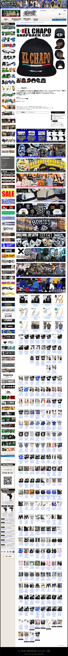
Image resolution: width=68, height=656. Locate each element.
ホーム (6, 19)
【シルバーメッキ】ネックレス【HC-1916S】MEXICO (47, 313)
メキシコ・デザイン (8, 398)
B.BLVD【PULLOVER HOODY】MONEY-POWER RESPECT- (26, 611)
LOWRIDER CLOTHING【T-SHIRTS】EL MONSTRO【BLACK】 (31, 482)
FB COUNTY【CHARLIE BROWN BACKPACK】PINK (54, 565)
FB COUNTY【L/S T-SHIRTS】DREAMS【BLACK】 (20, 436)
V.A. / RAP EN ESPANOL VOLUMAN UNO (26, 494)
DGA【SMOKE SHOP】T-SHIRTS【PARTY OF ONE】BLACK (54, 471)
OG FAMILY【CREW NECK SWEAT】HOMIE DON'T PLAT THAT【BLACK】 (54, 600)
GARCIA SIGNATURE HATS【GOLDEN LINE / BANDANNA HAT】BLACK (59, 495)
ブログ (27, 19)
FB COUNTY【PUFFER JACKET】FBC (59, 541)
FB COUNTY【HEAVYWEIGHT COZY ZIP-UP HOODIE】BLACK (43, 565)
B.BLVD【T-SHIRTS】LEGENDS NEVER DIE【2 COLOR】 (43, 349)
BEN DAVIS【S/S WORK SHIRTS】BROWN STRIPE (31, 519)
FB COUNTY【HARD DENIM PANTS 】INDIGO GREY (54, 459)
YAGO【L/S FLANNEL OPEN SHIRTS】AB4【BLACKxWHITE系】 (20, 448)
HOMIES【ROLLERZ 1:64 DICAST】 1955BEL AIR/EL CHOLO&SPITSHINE (59, 576)
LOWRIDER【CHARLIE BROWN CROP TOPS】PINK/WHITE (54, 447)
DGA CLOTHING (8, 235)
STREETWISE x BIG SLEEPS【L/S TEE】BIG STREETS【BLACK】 (59, 339)
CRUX (8, 229)
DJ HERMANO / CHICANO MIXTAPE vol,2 (35, 326)
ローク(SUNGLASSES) (8, 52)
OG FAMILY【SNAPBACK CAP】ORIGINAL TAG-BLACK (37, 459)
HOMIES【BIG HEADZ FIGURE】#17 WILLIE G (20, 425)
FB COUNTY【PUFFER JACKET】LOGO (54, 541)
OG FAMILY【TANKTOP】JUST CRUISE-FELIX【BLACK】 (47, 300)
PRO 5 (8, 310)
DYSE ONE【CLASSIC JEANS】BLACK (48, 587)
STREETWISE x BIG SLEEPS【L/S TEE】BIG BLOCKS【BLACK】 (20, 350)
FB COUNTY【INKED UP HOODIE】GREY (43, 541)
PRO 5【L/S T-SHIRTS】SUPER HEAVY (4, 511)
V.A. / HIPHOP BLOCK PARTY (26, 564)
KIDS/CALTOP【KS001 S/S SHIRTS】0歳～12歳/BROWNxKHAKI (20, 380)
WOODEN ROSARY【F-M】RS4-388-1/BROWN (37, 505)
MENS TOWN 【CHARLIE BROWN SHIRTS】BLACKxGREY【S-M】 (37, 448)
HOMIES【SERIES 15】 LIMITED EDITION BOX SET (31, 414)
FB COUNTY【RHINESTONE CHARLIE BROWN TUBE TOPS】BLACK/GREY (54, 392)
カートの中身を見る (8, 455)
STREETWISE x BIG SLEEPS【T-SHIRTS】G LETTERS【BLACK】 (26, 339)
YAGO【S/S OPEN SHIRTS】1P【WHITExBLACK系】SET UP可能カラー (59, 425)
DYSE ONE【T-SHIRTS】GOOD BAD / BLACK (43, 380)
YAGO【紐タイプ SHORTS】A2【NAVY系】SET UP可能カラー (59, 436)
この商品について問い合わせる (58, 118)
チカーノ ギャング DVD (8, 134)
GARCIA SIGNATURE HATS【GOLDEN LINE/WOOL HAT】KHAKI (31, 531)
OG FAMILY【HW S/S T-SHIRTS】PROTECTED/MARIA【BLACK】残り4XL (31, 624)
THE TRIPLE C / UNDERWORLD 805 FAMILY (37, 565)
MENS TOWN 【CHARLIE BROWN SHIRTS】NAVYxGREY (43, 447)
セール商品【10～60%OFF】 (8, 194)
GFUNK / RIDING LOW (59, 623)
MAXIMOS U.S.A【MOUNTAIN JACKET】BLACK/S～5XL (54, 553)
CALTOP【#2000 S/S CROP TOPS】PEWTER (48, 369)
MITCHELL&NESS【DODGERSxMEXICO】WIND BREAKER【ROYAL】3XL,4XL (54, 495)
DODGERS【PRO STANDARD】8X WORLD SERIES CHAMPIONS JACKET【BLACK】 (43, 612)
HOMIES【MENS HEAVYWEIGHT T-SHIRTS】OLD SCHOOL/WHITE (31, 636)
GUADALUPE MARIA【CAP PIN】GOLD (43, 518)
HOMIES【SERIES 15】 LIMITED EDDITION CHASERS (48, 414)
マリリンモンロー (8, 414)
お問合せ (36, 19)
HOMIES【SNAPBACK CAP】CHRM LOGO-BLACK (48, 530)
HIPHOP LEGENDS (8, 426)
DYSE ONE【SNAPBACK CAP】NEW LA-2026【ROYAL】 (26, 391)
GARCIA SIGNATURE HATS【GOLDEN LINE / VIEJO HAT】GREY (20, 531)
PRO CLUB (8, 316)
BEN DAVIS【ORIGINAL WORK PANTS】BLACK (20, 519)
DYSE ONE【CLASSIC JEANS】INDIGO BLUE (54, 587)
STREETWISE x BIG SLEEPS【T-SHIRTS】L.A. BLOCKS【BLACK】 (37, 339)
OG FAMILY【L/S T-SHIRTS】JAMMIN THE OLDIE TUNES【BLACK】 (48, 611)
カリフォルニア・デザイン (8, 392)
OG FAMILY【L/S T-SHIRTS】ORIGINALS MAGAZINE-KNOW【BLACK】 (54, 611)
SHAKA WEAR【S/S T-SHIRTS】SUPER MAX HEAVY (10, 511)
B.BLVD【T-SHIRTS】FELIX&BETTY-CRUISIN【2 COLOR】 (31, 349)
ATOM (9, 556)
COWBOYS (8, 224)
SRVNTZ (8, 353)
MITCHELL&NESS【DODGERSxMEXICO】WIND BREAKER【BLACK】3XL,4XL (43, 495)
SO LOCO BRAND (8, 348)
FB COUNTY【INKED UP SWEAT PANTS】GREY (48, 541)
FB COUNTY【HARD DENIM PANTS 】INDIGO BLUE (7, 523)
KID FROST (8, 278)
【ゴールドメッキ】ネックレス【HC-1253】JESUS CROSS (48, 624)
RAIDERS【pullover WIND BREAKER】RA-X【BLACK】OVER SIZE (48, 553)
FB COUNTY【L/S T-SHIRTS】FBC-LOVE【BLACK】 (43, 436)
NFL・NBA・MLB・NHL (8, 450)
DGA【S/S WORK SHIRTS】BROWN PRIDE (43, 470)
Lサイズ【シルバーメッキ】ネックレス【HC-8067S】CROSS (23, 313)
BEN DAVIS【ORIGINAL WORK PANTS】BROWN (26, 519)
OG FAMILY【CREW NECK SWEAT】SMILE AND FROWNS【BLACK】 (43, 600)
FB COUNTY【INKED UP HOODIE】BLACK (31, 541)
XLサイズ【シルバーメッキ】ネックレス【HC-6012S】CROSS (59, 505)
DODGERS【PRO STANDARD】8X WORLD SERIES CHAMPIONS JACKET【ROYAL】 (37, 612)
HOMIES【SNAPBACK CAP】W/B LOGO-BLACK (54, 530)
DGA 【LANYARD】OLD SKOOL (54, 575)
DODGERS (8, 245)
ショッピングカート (59, 19)
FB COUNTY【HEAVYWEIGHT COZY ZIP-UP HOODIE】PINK (48, 565)
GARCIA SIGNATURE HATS (8, 267)
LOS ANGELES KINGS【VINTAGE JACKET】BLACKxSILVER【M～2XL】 (43, 553)
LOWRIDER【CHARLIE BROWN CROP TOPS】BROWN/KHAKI (48, 447)
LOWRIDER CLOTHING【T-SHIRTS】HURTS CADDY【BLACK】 (26, 483)
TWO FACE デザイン (8, 403)
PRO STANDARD (8, 321)
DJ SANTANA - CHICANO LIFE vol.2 (26, 414)
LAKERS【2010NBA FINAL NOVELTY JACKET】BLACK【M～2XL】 (37, 553)
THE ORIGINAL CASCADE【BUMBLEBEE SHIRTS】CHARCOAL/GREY (43, 391)
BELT (8, 58)
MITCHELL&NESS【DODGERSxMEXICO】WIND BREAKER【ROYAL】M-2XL (48, 495)
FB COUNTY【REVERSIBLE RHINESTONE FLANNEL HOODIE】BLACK (31, 588)
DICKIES (8, 240)
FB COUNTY (8, 256)
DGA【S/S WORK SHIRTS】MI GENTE (37, 470)
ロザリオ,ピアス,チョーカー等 (8, 95)
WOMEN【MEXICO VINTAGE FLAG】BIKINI (20, 403)
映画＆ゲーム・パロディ (8, 444)
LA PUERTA (4, 160)
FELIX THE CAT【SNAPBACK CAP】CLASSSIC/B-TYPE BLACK (59, 587)
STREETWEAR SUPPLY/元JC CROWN (8, 360)
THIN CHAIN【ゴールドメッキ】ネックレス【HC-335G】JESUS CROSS (59, 313)
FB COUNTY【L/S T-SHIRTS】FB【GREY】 (48, 436)
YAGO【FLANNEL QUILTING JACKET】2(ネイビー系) (31, 576)
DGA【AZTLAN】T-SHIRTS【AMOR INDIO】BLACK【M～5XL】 (59, 471)
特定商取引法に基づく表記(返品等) (58, 115)
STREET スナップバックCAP (38, 22)
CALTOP (8, 218)
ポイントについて (5, 161)
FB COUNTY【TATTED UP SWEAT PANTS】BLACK (20, 576)
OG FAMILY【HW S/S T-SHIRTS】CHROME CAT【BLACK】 (31, 458)
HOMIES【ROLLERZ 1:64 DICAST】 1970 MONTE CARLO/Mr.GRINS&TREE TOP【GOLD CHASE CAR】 (20, 588)
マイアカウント (63, 14)
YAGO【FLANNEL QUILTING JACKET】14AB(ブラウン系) (37, 576)
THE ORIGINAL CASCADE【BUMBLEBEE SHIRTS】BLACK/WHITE (37, 391)
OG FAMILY (8, 299)
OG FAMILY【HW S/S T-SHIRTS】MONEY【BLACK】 (26, 458)
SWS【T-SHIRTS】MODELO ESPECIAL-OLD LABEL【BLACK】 (59, 403)
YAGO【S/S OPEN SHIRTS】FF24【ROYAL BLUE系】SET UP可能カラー (54, 425)
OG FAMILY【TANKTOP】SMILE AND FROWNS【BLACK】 (35, 300)
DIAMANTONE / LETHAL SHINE (31, 493)
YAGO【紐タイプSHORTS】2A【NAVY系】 (31, 425)
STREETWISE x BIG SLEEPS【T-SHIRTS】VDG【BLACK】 (43, 339)
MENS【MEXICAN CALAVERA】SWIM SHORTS (48, 403)
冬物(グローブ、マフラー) (8, 76)
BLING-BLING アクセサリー (8, 89)
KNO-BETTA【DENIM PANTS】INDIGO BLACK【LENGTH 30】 (7, 541)
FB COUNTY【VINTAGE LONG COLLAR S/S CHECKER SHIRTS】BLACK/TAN (47, 326)
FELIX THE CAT (8, 262)
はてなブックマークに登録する (58, 125)
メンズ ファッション (8, 28)
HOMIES (8, 272)
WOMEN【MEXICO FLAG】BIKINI (26, 402)
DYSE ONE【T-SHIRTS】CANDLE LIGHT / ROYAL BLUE (37, 380)
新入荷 (8, 175)
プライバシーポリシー (42, 650)
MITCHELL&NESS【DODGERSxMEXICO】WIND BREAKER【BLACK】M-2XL (37, 495)
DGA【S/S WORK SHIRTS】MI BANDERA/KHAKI (31, 470)
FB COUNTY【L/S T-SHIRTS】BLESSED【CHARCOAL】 (26, 436)
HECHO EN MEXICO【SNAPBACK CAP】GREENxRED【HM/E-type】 (26, 553)
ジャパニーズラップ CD (8, 128)
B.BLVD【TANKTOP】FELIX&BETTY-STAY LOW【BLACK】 (59, 349)
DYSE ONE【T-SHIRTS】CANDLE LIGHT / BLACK (31, 380)
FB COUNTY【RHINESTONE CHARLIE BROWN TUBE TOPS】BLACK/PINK (59, 392)
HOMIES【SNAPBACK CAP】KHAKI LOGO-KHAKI (20, 541)
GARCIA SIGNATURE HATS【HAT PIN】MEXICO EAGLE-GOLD (37, 530)
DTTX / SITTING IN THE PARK (20, 635)
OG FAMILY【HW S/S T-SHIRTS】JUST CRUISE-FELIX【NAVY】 (59, 447)
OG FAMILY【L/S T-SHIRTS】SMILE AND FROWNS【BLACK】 (59, 611)
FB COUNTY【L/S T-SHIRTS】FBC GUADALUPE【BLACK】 (37, 436)
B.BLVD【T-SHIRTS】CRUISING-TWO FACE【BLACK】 (31, 610)
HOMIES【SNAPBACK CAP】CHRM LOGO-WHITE (59, 530)
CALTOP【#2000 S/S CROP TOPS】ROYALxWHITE (48, 359)
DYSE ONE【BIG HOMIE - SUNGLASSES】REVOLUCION (20, 391)
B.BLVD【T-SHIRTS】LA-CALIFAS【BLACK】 (37, 636)
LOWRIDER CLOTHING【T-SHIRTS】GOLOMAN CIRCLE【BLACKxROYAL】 (37, 483)
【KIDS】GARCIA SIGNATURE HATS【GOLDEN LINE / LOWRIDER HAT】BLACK (20, 507)
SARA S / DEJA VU (54, 623)
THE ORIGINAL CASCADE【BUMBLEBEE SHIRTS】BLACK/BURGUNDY (48, 391)
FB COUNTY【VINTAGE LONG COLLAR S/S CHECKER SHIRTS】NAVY (59, 326)
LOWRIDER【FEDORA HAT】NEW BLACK (37, 587)
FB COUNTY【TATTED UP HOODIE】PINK (59, 552)
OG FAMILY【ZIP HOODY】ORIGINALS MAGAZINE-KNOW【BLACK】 (31, 600)
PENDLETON (8, 305)
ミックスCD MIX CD (8, 121)
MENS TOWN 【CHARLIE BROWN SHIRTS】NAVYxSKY (26, 447)
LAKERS (8, 283)
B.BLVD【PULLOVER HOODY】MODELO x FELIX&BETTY (20, 610)
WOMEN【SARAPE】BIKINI (31, 402)
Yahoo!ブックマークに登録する (58, 124)
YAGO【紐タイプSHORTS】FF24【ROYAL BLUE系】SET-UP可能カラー (43, 425)
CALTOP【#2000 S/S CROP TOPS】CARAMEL (54, 359)
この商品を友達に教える (56, 116)
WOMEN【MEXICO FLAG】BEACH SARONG (37, 403)
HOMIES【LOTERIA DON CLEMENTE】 (26, 425)
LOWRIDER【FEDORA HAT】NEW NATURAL (43, 587)
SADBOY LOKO (8, 337)
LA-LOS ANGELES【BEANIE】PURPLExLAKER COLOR (54, 505)
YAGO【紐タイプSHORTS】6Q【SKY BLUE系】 (37, 425)
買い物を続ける (55, 119)
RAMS (8, 332)
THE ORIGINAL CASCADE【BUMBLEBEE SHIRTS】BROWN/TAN (31, 391)
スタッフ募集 (4, 163)
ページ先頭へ (61, 645)
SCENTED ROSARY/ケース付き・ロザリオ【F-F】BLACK (48, 519)
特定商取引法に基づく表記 (31, 650)
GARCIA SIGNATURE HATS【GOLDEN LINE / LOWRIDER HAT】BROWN (59, 519)
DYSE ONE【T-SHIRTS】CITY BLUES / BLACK (54, 380)
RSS (7, 556)
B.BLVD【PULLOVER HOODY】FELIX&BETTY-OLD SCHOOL (59, 599)
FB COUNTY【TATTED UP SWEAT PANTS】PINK (20, 565)
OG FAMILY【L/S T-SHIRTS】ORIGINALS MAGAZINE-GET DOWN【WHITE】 (20, 625)
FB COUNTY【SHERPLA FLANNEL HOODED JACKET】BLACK (26, 588)
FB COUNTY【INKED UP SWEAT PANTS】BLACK (37, 542)
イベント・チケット (8, 152)
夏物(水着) (8, 70)
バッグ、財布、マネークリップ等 (8, 82)
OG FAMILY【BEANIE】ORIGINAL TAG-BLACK (48, 458)
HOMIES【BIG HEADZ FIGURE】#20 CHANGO (54, 414)
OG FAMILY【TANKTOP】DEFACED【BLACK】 (23, 300)
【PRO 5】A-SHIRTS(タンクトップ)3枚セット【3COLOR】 (7, 528)
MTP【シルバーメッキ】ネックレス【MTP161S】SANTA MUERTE (35, 313)
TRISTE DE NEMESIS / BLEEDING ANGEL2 (37, 624)
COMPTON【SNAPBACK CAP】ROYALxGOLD (20, 552)
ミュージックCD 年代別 (8, 202)
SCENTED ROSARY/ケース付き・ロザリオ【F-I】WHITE (48, 506)
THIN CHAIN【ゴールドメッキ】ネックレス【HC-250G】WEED (23, 326)
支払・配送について (16, 19)
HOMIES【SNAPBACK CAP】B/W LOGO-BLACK (43, 530)
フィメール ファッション (8, 34)
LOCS (8, 289)
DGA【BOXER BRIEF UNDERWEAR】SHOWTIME (43, 576)
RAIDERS (8, 326)
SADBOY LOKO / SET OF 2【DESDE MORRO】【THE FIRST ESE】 (59, 459)
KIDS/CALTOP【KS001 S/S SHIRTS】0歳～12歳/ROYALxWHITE (54, 369)
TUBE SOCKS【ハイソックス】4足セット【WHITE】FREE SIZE (20, 339)
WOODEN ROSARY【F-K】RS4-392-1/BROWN (43, 505)
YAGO (8, 387)
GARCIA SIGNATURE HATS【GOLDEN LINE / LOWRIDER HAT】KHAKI (54, 519)
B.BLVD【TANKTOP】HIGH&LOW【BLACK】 (31, 359)
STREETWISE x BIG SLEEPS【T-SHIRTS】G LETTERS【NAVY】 (48, 339)
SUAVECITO (8, 371)
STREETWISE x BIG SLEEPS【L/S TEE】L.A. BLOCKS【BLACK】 (26, 350)
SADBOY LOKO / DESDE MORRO (20, 470)
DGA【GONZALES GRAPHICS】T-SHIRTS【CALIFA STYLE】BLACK (48, 471)
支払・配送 (23, 650)
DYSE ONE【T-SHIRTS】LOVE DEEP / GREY (26, 380)
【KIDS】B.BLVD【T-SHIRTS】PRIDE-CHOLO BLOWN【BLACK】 (43, 360)
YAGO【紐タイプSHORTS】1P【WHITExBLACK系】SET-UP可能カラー (48, 425)
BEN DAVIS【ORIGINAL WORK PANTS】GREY (26, 505)
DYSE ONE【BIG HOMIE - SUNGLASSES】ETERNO (59, 380)
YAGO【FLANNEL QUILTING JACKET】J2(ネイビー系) (26, 576)
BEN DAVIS (8, 208)
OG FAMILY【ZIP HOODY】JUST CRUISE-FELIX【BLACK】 (37, 599)
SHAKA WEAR (8, 343)
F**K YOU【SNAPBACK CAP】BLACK (31, 552)
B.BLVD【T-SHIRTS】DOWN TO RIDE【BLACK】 (48, 349)
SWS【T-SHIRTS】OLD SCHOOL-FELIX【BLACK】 (54, 403)
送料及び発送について (6, 165)
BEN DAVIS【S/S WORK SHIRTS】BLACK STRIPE (31, 505)
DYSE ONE (8, 251)
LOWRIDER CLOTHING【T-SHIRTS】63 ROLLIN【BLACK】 (20, 482)
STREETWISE (8, 365)
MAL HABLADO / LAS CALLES (20, 493)
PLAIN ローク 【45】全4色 (48, 481)
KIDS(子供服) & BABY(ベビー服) (8, 40)
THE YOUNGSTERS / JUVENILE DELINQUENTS (31, 565)
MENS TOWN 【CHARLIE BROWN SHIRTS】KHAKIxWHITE (31, 447)
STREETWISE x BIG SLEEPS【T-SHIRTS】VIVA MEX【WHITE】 (54, 339)
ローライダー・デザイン (8, 420)
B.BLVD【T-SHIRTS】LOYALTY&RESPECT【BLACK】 (54, 349)
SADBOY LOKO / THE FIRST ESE (26, 470)
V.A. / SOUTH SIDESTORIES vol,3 (59, 482)
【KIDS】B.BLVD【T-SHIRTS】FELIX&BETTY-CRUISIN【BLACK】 (37, 360)
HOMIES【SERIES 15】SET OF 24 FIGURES (43, 414)
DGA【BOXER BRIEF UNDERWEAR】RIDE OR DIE (48, 576)
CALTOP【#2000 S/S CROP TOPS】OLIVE (59, 359)
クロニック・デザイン (8, 431)
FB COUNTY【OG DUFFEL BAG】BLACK (43, 624)
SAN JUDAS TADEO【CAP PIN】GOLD (43, 482)
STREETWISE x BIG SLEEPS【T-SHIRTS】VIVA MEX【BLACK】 (31, 339)
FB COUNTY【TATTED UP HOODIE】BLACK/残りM (59, 565)
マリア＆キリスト (8, 409)
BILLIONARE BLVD (8, 213)
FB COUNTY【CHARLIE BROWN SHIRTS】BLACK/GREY (7, 536)
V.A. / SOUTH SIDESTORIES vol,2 (54, 482)
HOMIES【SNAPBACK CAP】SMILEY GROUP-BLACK (26, 541)
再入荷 (8, 181)
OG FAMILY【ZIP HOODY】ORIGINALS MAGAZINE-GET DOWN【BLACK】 (26, 600)
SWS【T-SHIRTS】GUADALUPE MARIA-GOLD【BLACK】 (20, 414)
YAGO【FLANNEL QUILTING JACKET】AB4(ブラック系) (26, 636)
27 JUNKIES (8, 382)
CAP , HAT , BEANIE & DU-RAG (8, 46)
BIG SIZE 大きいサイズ (8, 187)
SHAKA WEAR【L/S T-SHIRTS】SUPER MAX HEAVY (8, 498)
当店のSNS (4, 166)
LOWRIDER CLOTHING (8, 294)
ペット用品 (8, 108)
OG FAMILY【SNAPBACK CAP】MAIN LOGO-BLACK (43, 458)
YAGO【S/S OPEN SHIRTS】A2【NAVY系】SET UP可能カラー (54, 436)
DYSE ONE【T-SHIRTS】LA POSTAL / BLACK (48, 380)
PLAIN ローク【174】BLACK (37, 518)
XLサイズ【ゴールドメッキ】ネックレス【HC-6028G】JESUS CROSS (59, 300)
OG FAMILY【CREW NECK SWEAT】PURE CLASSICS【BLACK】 (48, 599)
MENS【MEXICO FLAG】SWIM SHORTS (43, 403)
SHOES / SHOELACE (8, 64)
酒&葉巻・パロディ (8, 437)
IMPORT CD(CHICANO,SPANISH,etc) (8, 114)
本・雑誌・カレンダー (8, 141)
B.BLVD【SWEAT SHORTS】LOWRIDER (20, 599)
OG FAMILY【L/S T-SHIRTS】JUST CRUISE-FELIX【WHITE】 (7, 546)
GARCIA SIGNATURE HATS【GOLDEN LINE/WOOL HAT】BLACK (26, 531)
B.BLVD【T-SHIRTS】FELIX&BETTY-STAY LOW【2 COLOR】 (37, 349)
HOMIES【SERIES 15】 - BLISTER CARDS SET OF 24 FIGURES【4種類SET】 (37, 414)
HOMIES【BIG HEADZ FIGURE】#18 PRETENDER (59, 414)
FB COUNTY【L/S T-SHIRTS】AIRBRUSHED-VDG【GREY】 (31, 436)
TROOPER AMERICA (8, 376)
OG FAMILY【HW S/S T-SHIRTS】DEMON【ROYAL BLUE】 (20, 459)
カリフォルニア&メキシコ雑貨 (8, 101)
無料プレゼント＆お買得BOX (8, 147)
